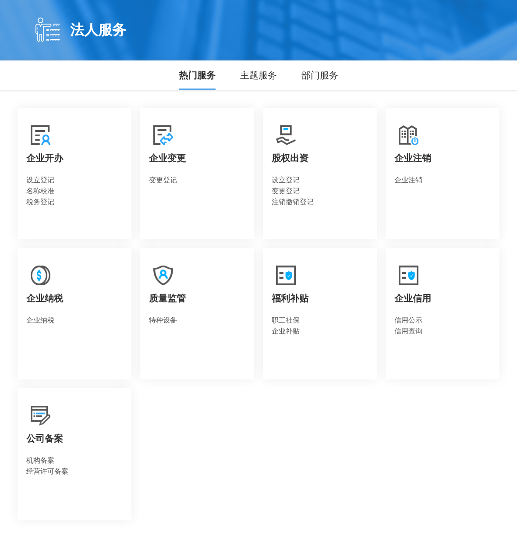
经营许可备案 (47, 471)
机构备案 (40, 460)
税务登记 (40, 202)
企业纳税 (40, 320)
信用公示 (408, 320)
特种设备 (163, 320)
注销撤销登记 (293, 202)
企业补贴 (286, 331)
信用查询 (408, 331)
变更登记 (163, 180)
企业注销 (408, 180)
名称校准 (40, 191)
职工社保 (286, 320)
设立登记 (40, 180)
